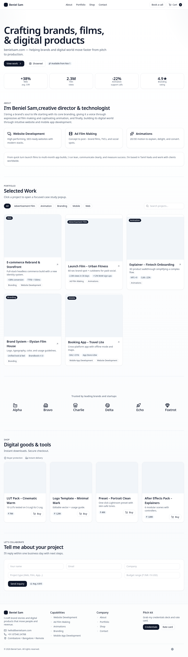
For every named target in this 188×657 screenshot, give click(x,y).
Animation (46, 205)
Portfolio (81, 4)
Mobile (76, 205)
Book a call (157, 4)
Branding (62, 205)
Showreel (36, 63)
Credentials (151, 626)
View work (14, 63)
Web (88, 205)
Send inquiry (17, 583)
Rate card (168, 626)
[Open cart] (175, 4)
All (7, 205)
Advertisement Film (24, 205)
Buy (37, 513)
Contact (103, 4)
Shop (92, 4)
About (69, 4)
